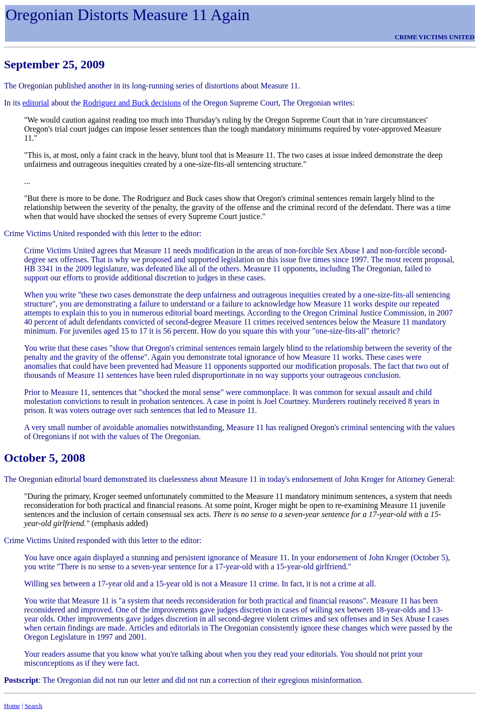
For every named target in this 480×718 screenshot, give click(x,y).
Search (33, 705)
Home (12, 705)
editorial (35, 102)
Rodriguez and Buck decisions (132, 102)
